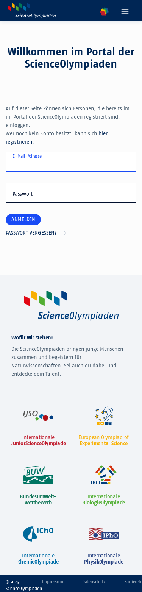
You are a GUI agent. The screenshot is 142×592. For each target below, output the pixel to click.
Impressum (52, 581)
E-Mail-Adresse (27, 156)
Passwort (22, 194)
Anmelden (23, 219)
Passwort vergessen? (31, 233)
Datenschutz (93, 581)
